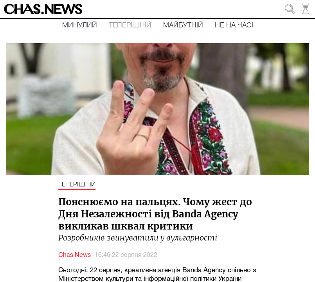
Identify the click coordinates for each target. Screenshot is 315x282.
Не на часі (234, 25)
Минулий (79, 25)
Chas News (74, 255)
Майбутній (183, 25)
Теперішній (130, 25)
